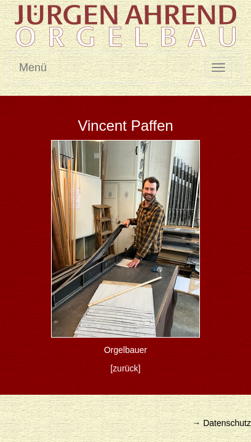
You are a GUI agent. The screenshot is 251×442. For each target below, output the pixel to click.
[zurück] (125, 368)
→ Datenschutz (221, 423)
